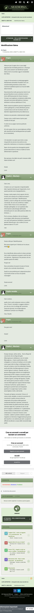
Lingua (16, 594)
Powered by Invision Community (17, 597)
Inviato (14, 60)
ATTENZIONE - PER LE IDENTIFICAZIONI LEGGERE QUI (17, 39)
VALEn (11, 538)
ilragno (4, 50)
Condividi (9, 473)
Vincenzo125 (13, 543)
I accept (30, 608)
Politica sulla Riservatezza (26, 594)
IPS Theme (4, 594)
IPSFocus (10, 594)
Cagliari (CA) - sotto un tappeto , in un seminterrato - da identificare (16, 534)
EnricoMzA (12, 569)
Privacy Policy (8, 610)
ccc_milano (13, 553)
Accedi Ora (17, 462)
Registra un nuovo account (17, 451)
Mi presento (11, 568)
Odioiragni (12, 562)
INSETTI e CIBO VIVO (19, 52)
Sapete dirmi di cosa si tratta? (16, 542)
